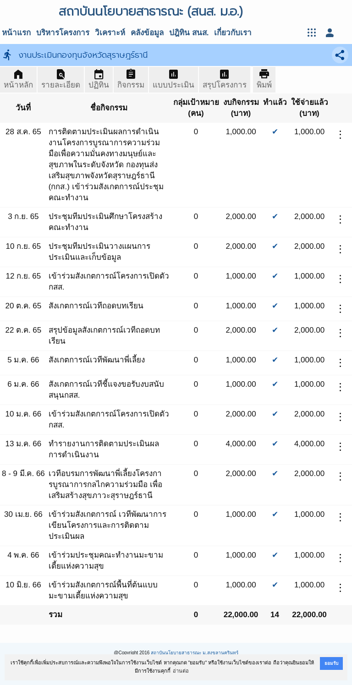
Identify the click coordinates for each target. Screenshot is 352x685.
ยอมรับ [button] (331, 663)
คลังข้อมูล (147, 32)
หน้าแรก (16, 32)
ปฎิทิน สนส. (189, 32)
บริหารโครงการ (62, 32)
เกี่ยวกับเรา (233, 32)
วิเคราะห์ (110, 32)
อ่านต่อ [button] (181, 671)
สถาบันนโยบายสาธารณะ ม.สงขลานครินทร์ (194, 652)
